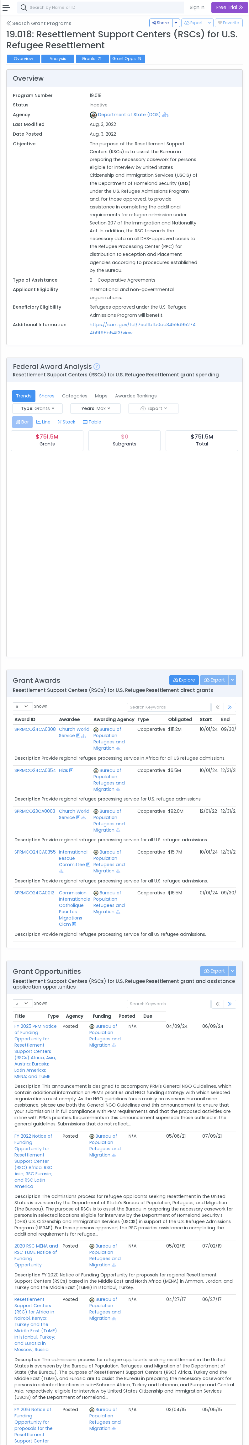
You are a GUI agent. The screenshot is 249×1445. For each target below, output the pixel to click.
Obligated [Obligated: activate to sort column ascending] (180, 719)
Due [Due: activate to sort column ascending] (217, 1016)
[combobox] (111, 7)
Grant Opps (127, 58)
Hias (63, 770)
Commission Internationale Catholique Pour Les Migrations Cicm (74, 908)
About (15, 1436)
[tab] (22, 422)
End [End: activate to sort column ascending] (225, 719)
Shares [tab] (47, 396)
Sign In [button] (197, 7)
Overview (23, 58)
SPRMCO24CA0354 (35, 770)
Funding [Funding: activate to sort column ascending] (171, 1016)
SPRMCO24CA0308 (35, 729)
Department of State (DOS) (129, 114)
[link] (230, 707)
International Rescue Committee (73, 858)
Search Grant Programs (39, 23)
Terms (55, 1436)
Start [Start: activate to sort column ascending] (206, 719)
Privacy (74, 1436)
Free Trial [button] (229, 7)
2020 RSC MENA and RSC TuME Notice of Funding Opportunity (55, 1199)
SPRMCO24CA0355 (35, 852)
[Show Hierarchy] (165, 114)
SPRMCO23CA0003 (34, 811)
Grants (92, 58)
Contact (35, 1436)
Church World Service (74, 732)
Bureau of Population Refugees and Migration (109, 738)
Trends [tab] (24, 396)
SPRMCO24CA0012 (34, 893)
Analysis (58, 58)
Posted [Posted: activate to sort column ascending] (196, 1016)
